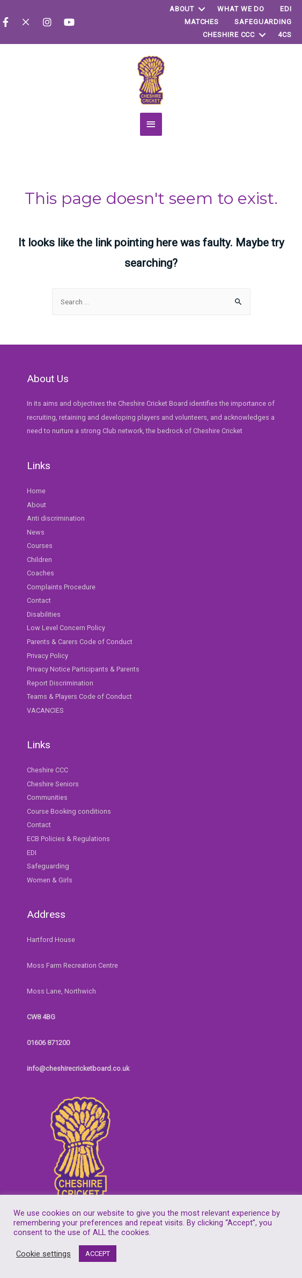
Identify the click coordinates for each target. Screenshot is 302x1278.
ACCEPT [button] (97, 1254)
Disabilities (44, 611)
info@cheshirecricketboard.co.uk (78, 1065)
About (182, 9)
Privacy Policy (47, 652)
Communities (47, 794)
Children (39, 556)
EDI (286, 9)
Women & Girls (49, 876)
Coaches (40, 570)
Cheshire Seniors (53, 781)
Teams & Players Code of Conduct (79, 693)
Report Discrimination (60, 679)
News (36, 528)
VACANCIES (45, 707)
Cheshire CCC (229, 35)
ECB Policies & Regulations (68, 835)
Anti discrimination (56, 515)
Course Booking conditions (69, 808)
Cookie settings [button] (43, 1254)
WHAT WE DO (240, 9)
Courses (40, 542)
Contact (39, 597)
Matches (202, 22)
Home (36, 488)
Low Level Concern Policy (66, 624)
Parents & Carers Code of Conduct (79, 638)
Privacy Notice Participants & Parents (83, 666)
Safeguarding (263, 22)
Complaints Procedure (61, 584)
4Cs (285, 35)
